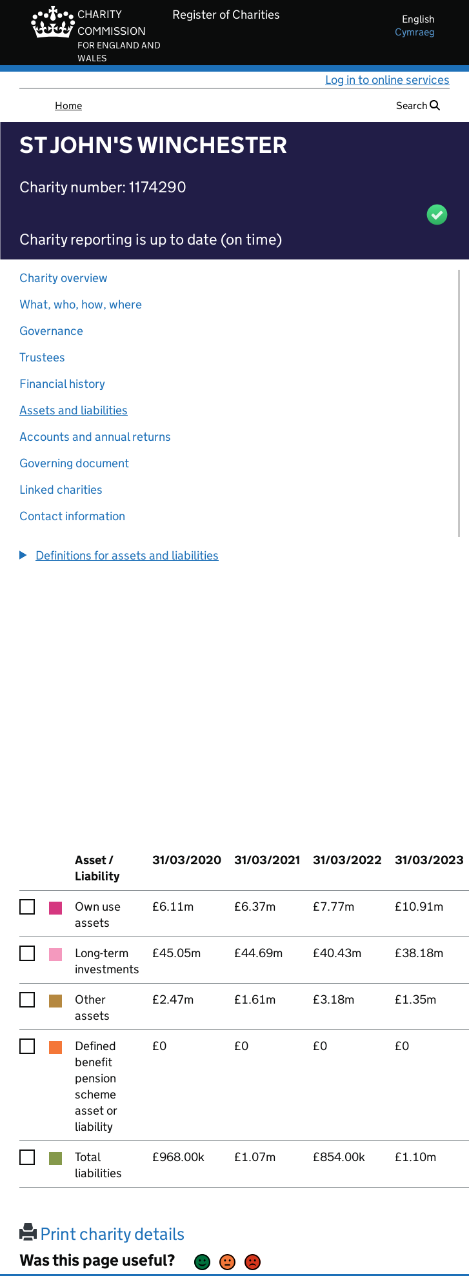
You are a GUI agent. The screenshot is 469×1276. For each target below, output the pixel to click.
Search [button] (418, 105)
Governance (51, 330)
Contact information (72, 516)
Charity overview (63, 277)
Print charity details (102, 1233)
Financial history (62, 383)
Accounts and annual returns (95, 436)
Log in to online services (387, 79)
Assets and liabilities (73, 410)
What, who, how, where (80, 304)
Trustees (42, 357)
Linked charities (61, 489)
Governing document (74, 463)
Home (68, 105)
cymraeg (415, 32)
